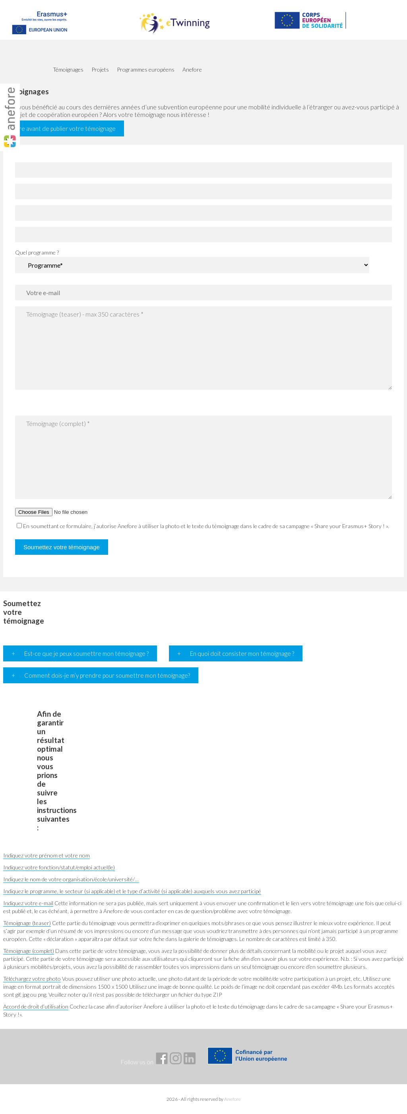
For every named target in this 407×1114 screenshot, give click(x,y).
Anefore (232, 1099)
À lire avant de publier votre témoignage (64, 128)
